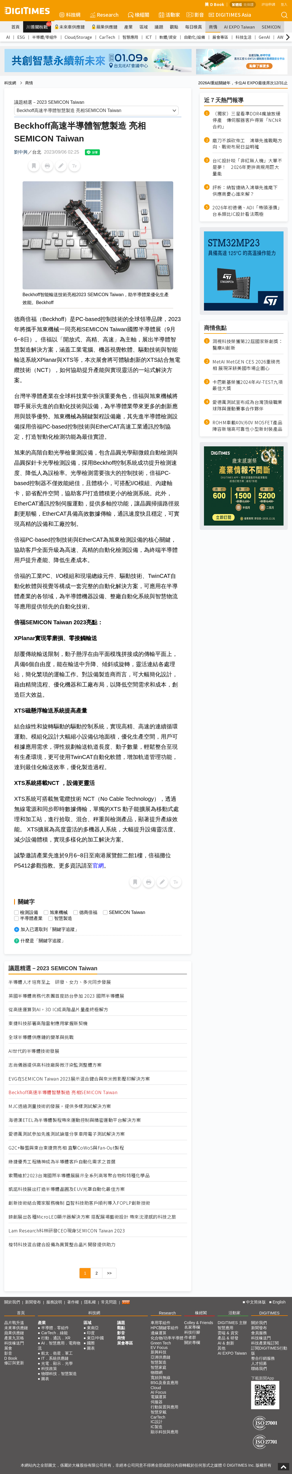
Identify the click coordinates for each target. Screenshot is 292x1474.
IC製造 (157, 1426)
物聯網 (157, 1372)
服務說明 (54, 1302)
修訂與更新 (14, 1363)
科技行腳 (192, 1332)
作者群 (190, 1337)
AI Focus (158, 1392)
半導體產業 (31, 918)
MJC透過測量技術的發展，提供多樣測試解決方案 (59, 1106)
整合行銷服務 (263, 1358)
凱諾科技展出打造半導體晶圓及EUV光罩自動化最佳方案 (66, 1189)
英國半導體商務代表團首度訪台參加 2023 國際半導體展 (66, 996)
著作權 (73, 1302)
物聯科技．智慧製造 (59, 1373)
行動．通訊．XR (55, 1338)
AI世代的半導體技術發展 (33, 1051)
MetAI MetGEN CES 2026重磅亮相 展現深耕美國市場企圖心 (246, 364)
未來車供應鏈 (69, 27)
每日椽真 (193, 27)
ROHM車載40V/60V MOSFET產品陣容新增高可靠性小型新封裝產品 (247, 425)
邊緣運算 (158, 1333)
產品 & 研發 (228, 1338)
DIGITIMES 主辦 (232, 1322)
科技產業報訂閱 (265, 1343)
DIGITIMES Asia (230, 14)
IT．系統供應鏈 (54, 1358)
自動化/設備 (194, 37)
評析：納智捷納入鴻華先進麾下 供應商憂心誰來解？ (247, 190)
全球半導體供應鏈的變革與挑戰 (41, 1037)
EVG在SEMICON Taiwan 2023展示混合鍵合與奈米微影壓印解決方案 (79, 1078)
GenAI (264, 37)
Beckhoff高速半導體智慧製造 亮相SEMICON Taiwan (62, 1092)
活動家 (169, 14)
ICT (149, 37)
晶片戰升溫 (14, 1322)
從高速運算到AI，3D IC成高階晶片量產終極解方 (58, 1009)
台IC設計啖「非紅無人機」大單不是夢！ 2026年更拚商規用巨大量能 (247, 167)
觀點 (174, 27)
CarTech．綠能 (54, 1333)
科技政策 (49, 1368)
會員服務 (259, 1333)
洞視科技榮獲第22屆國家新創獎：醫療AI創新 (247, 344)
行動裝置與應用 (164, 1407)
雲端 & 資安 (228, 1333)
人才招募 (259, 1363)
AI (8, 37)
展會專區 (220, 37)
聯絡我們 (259, 1368)
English (279, 1302)
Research (104, 14)
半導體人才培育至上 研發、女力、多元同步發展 (59, 982)
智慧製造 (63, 918)
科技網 (69, 14)
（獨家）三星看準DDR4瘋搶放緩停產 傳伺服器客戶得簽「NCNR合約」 (246, 120)
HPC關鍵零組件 (165, 1327)
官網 (98, 865)
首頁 (15, 27)
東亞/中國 (95, 1338)
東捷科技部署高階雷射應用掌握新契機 (48, 1023)
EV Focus (159, 1347)
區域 (143, 27)
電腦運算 (158, 1397)
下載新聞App (262, 1378)
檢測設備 (29, 912)
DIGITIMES (269, 1313)
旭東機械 (59, 912)
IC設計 (157, 1421)
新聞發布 (33, 1302)
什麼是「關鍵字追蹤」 (43, 940)
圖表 (45, 1378)
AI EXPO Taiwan (239, 27)
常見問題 (109, 1302)
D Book (214, 4)
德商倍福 (88, 912)
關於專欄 (192, 1342)
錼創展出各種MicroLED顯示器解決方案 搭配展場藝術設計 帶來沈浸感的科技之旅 (92, 1216)
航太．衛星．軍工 (57, 1353)
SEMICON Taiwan (127, 912)
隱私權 (90, 1302)
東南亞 (93, 1327)
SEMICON (271, 27)
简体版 (248, 4)
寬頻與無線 (160, 1377)
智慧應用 (130, 37)
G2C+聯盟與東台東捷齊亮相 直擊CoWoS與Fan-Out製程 (66, 1147)
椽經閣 (138, 14)
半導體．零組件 (55, 1327)
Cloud (156, 1387)
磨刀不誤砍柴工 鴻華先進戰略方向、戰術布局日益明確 (247, 143)
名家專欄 (192, 1327)
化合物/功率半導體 (167, 1338)
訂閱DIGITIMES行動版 (269, 1350)
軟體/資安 (168, 37)
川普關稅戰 (39, 25)
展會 (8, 1348)
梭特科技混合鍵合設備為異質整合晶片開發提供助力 (62, 1244)
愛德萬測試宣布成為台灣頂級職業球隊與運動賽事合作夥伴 (247, 405)
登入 (284, 4)
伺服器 (157, 1402)
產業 (128, 27)
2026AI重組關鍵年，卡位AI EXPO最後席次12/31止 (243, 83)
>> (109, 1273)
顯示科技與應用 (164, 1432)
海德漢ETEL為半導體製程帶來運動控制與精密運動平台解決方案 (74, 1120)
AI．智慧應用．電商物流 (59, 1345)
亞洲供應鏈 (160, 1357)
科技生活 (243, 37)
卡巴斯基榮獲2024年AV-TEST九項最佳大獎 (247, 385)
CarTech (107, 37)
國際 (91, 1343)
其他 (221, 1348)
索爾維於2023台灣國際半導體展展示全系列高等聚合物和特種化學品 (79, 1175)
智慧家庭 (158, 1367)
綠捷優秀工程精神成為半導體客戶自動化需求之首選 (62, 1161)
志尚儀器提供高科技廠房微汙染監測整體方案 (55, 1065)
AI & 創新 (226, 1343)
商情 (213, 27)
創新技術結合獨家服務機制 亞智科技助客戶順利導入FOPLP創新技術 (79, 1203)
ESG (21, 37)
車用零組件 (160, 1322)
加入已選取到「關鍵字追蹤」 (50, 929)
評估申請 (268, 4)
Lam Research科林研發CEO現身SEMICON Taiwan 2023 (66, 1230)
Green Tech (161, 1343)
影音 (194, 14)
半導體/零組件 (44, 37)
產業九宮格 (14, 1338)
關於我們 (12, 1302)
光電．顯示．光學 (57, 1363)
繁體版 (237, 4)
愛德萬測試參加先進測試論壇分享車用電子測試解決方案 (66, 1134)
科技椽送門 (14, 1343)
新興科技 (158, 1352)
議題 (159, 27)
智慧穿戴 (158, 1412)
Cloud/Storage (78, 37)
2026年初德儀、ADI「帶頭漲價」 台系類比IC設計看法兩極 (248, 210)
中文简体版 (256, 1302)
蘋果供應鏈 (104, 27)
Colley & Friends (198, 1322)
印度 (91, 1333)
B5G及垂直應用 (164, 1382)
